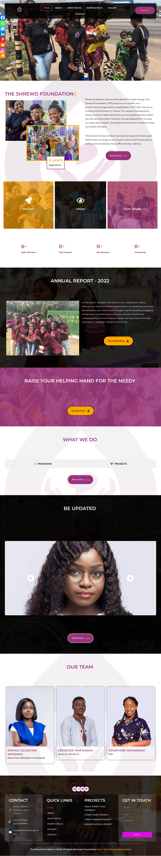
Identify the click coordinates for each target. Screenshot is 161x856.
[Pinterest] (2, 39)
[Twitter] (2, 28)
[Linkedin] (2, 34)
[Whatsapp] (2, 23)
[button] (157, 40)
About (58, 8)
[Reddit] (2, 44)
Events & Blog (94, 8)
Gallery (112, 8)
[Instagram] (2, 50)
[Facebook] (2, 17)
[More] (2, 55)
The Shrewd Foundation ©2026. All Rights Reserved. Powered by (80, 849)
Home (47, 8)
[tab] (43, 463)
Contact (80, 14)
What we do (74, 8)
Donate (147, 10)
